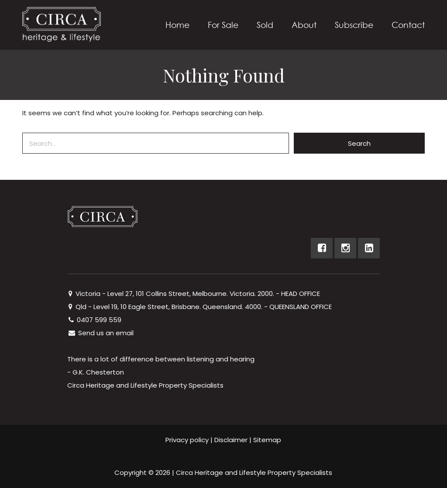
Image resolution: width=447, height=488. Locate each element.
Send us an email (100, 332)
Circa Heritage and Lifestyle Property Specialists (254, 472)
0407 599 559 (94, 319)
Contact (408, 25)
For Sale (223, 25)
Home (177, 25)
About (304, 25)
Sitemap (267, 439)
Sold (265, 25)
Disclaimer (231, 439)
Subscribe (354, 25)
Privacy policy (187, 439)
